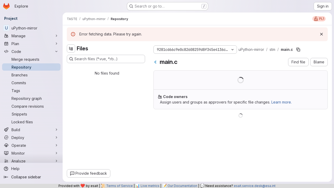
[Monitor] (31, 153)
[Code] (31, 51)
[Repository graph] (31, 98)
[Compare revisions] (31, 106)
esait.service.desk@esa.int (255, 186)
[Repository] (31, 67)
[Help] (31, 168)
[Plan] (31, 43)
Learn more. (281, 102)
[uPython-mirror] (31, 28)
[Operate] (31, 145)
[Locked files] (31, 121)
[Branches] (31, 74)
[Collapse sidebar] (31, 177)
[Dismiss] (321, 34)
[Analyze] (31, 161)
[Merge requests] (31, 59)
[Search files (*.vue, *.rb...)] (106, 59)
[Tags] (31, 90)
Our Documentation (182, 186)
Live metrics (150, 186)
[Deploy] (31, 137)
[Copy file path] (298, 49)
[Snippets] (31, 114)
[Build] (31, 129)
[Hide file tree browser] (71, 48)
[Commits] (31, 82)
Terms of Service (119, 186)
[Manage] (31, 35)
